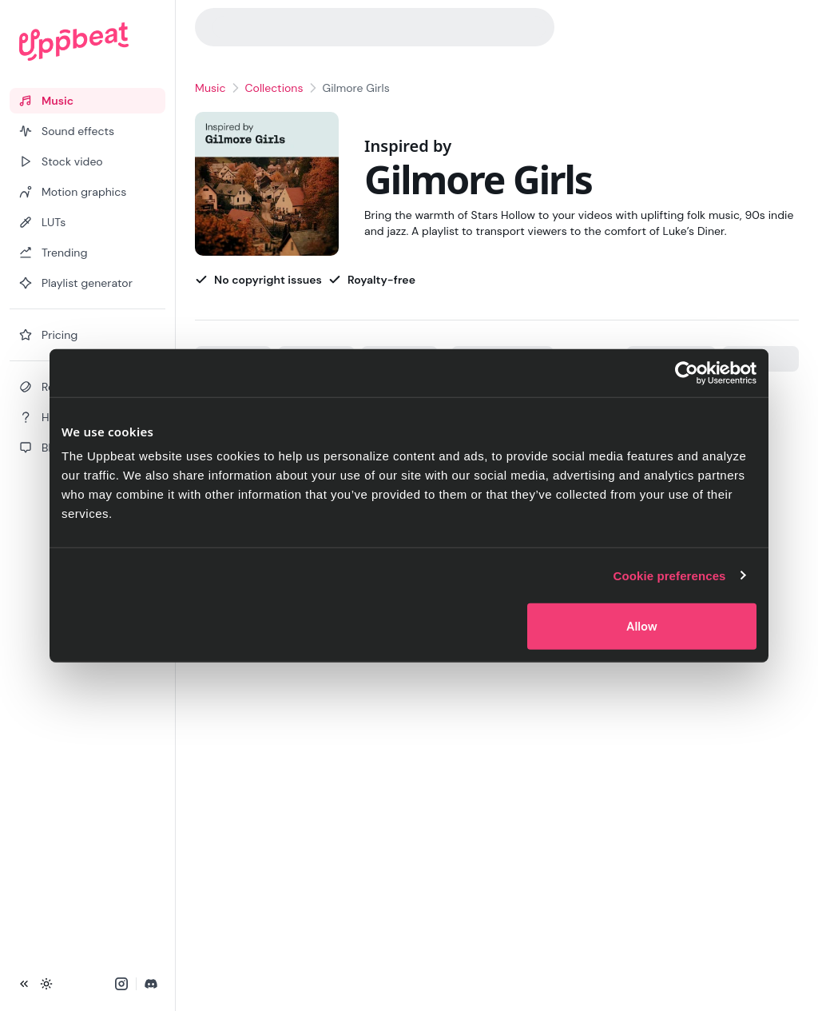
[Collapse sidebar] (24, 984)
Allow (641, 627)
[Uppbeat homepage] (87, 41)
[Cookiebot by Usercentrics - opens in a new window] (686, 372)
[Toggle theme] (46, 984)
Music (210, 88)
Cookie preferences (670, 575)
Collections (274, 88)
